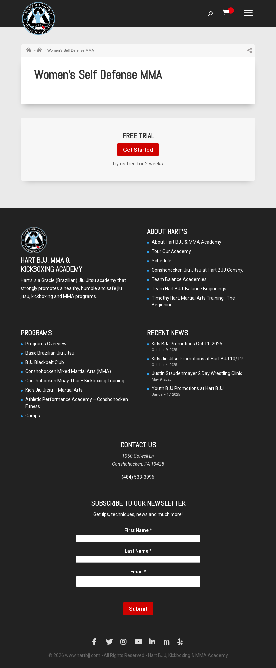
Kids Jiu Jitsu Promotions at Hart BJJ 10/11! (197, 358)
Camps (40, 49)
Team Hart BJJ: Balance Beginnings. (189, 288)
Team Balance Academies (179, 279)
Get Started (138, 149)
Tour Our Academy (171, 251)
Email (138, 571)
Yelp (180, 642)
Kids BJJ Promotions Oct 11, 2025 (187, 343)
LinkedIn (152, 642)
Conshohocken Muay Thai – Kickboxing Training (74, 380)
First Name (138, 530)
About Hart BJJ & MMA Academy (186, 242)
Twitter (109, 642)
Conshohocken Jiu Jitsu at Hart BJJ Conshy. (197, 270)
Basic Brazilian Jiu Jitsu (49, 353)
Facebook (95, 642)
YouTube (138, 642)
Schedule (161, 260)
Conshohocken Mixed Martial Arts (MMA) (68, 371)
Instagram (123, 642)
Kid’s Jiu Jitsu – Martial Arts (54, 390)
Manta (166, 642)
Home (29, 49)
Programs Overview (46, 343)
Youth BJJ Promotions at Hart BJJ (188, 388)
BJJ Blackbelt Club (44, 362)
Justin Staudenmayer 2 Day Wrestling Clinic (197, 373)
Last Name (138, 551)
